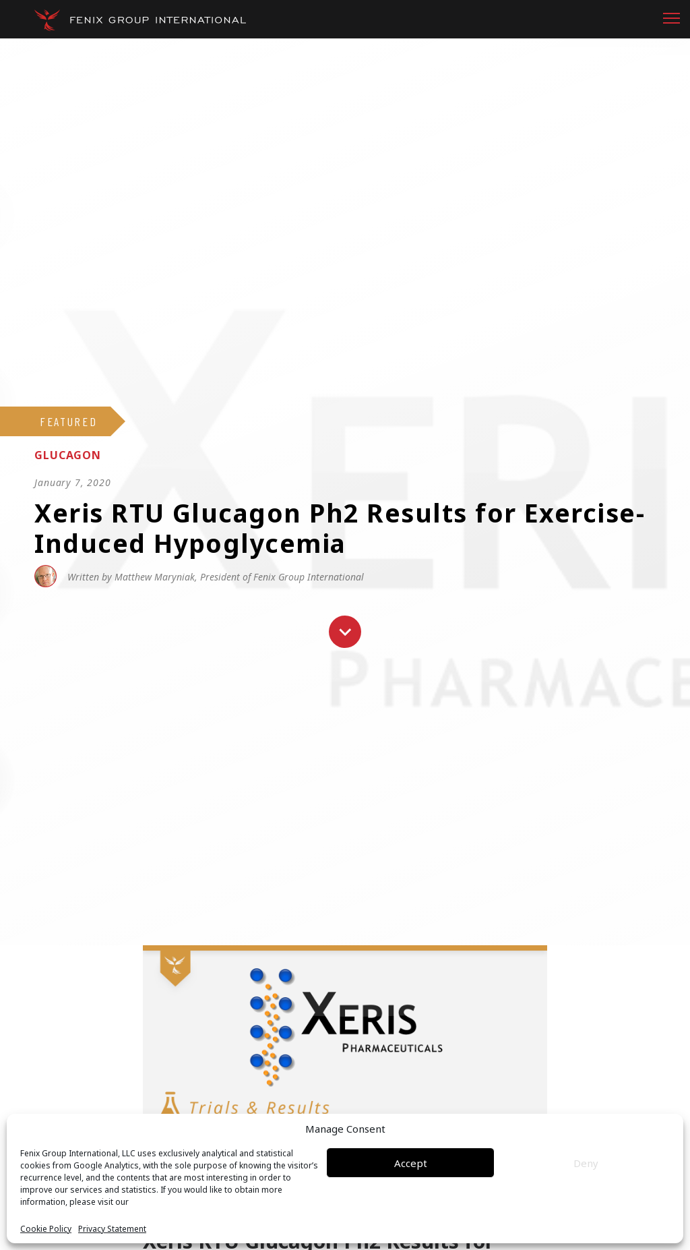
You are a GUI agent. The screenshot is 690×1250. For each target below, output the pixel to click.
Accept (410, 1163)
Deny (585, 1163)
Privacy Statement (112, 1229)
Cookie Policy (45, 1229)
